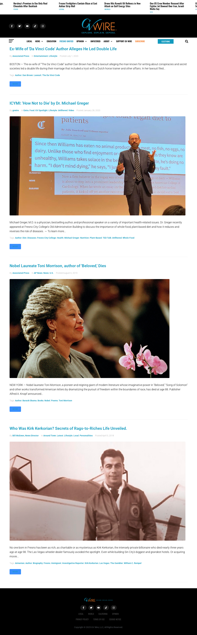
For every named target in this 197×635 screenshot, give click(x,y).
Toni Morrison (65, 400)
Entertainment (41, 56)
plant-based (96, 238)
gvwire (15, 110)
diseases (31, 238)
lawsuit (37, 75)
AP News (38, 273)
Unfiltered (63, 110)
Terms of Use (99, 619)
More (15, 84)
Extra (26, 110)
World (108, 9)
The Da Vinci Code (51, 75)
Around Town (49, 435)
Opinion (115, 613)
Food (16, 9)
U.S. (152, 12)
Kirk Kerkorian (91, 563)
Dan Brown (28, 75)
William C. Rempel (132, 563)
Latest (60, 435)
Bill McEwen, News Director (25, 435)
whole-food (128, 238)
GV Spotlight (41, 110)
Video (71, 110)
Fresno (47, 563)
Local (62, 9)
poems (54, 400)
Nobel (47, 400)
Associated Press (20, 56)
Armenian (19, 563)
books (41, 400)
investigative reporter (73, 563)
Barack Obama (30, 400)
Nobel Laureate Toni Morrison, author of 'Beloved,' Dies (58, 266)
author (18, 75)
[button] (39, 41)
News (46, 273)
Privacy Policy (82, 619)
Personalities (86, 435)
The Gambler (116, 563)
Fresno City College (46, 238)
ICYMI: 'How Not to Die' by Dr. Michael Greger (49, 103)
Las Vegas (104, 563)
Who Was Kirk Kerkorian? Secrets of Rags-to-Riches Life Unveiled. (68, 428)
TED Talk (107, 238)
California (103, 613)
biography (38, 563)
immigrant (56, 563)
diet (24, 238)
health (60, 238)
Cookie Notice (115, 619)
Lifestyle (53, 56)
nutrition (84, 238)
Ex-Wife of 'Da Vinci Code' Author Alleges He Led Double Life (63, 49)
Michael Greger (71, 238)
